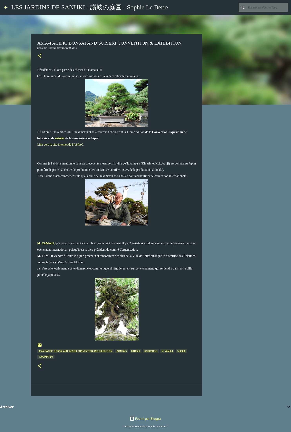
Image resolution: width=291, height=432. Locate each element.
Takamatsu (46, 356)
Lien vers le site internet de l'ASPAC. (60, 144)
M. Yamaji (167, 351)
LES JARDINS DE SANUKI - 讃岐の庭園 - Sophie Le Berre (89, 7)
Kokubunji (150, 351)
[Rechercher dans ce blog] (267, 7)
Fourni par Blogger (145, 418)
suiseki (59, 138)
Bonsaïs (122, 351)
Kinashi (135, 351)
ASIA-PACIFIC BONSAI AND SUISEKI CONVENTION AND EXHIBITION (75, 351)
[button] (39, 56)
